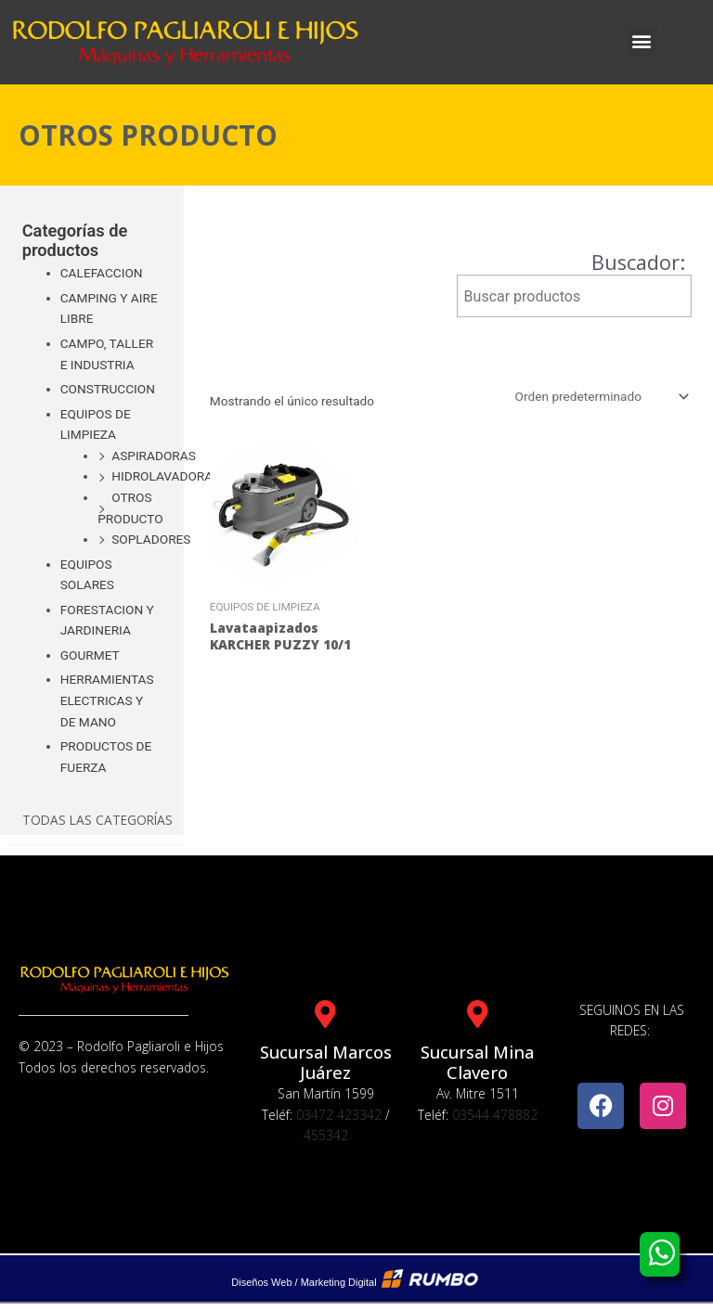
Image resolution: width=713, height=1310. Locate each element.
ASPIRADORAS (153, 455)
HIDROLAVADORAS (165, 476)
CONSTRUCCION (107, 388)
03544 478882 (495, 1115)
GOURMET (90, 655)
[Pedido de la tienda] (601, 396)
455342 (326, 1135)
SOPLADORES (150, 539)
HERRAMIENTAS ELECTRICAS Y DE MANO (107, 700)
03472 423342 (339, 1115)
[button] (642, 41)
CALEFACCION (101, 272)
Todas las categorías (97, 819)
